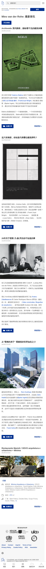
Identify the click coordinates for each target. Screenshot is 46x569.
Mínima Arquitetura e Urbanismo (22, 484)
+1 (16, 501)
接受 (37, 9)
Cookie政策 (6, 10)
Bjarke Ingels (22, 397)
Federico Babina (17, 95)
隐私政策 (23, 8)
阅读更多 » (38, 126)
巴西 (4, 481)
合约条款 (19, 8)
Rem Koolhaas (26, 392)
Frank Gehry (11, 428)
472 (11, 495)
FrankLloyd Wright (24, 100)
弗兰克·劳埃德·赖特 (10, 100)
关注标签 (6, 22)
